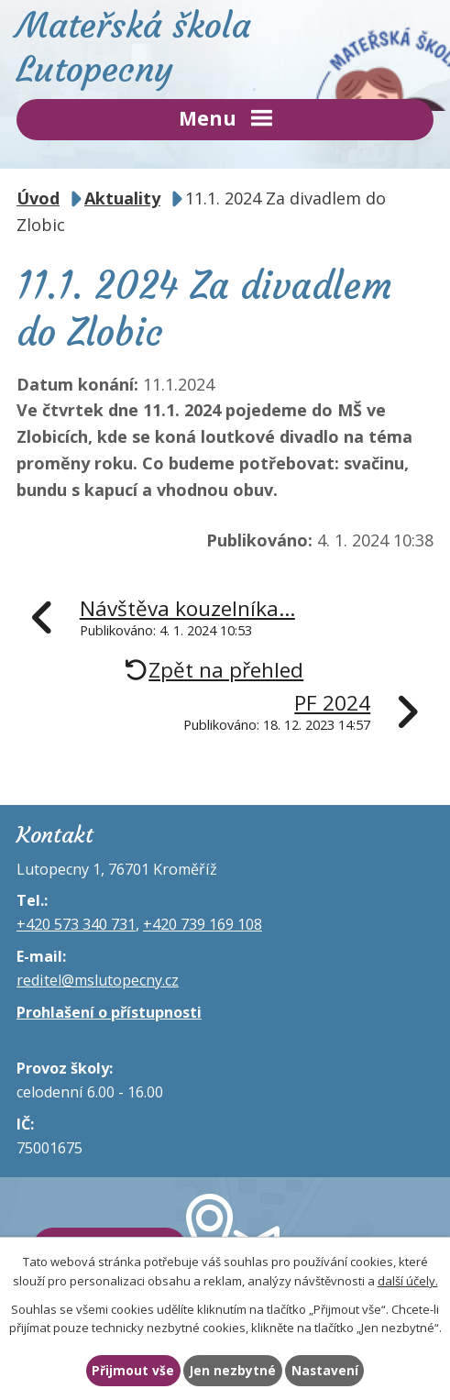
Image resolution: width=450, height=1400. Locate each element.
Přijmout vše (133, 1370)
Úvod (38, 198)
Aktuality (122, 198)
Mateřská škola (225, 47)
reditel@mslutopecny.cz (97, 980)
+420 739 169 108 (202, 924)
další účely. (408, 1281)
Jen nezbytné (233, 1370)
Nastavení (324, 1370)
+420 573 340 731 (76, 924)
